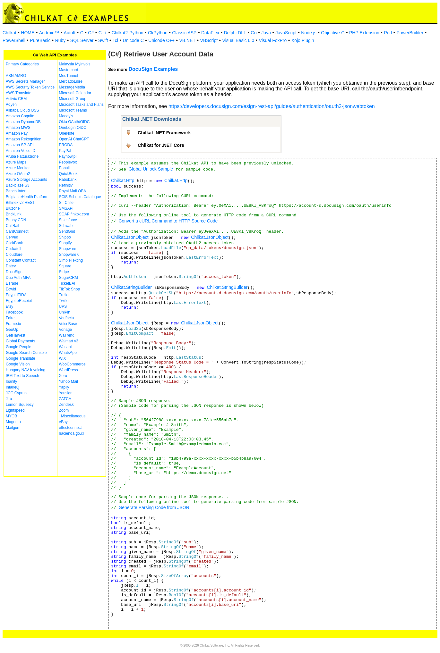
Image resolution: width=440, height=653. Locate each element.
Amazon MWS (18, 127)
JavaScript (286, 32)
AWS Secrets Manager (25, 81)
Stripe (64, 272)
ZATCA (65, 399)
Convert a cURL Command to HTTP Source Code (168, 220)
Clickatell (13, 249)
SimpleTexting (71, 260)
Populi (64, 168)
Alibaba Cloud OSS (22, 110)
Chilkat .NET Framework (164, 132)
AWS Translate (18, 93)
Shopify (65, 243)
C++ (103, 32)
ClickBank (14, 243)
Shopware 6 (69, 254)
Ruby (60, 40)
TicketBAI (67, 283)
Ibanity (11, 381)
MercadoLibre (70, 81)
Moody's (66, 116)
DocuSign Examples (153, 69)
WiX (62, 358)
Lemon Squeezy (20, 404)
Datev (11, 266)
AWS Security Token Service (30, 87)
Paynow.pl (68, 156)
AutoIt (70, 32)
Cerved (12, 237)
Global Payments (20, 341)
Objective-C (332, 32)
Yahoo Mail (68, 381)
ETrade (12, 283)
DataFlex (210, 32)
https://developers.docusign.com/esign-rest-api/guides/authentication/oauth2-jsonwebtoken (271, 106)
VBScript (209, 40)
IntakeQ (12, 387)
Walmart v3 (68, 341)
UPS (63, 306)
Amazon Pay (17, 133)
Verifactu (66, 318)
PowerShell (14, 40)
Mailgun (12, 427)
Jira (9, 399)
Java (266, 32)
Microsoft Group (72, 98)
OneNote (66, 133)
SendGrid (67, 231)
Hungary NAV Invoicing (25, 370)
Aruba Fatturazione (22, 156)
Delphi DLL (235, 32)
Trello (64, 295)
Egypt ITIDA (16, 295)
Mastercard (68, 70)
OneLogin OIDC (72, 127)
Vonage (65, 329)
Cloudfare (14, 254)
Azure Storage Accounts (26, 179)
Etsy (9, 306)
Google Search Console (26, 352)
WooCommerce (72, 364)
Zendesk (66, 404)
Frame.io (13, 324)
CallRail (12, 225)
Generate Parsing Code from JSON (153, 507)
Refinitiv (66, 185)
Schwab (66, 225)
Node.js (308, 32)
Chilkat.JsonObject (130, 237)
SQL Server (82, 40)
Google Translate (20, 358)
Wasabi (65, 347)
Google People (18, 347)
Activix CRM (16, 98)
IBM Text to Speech (22, 375)
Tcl (115, 40)
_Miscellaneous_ (73, 416)
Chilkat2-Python (127, 32)
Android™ (49, 32)
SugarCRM (68, 277)
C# (91, 32)
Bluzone (13, 208)
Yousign (66, 393)
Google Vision (18, 364)
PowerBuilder (410, 32)
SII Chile (66, 202)
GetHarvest (15, 335)
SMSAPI (66, 208)
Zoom (64, 410)
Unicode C (133, 40)
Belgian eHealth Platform (27, 197)
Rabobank (68, 179)
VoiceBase (68, 324)
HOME (27, 32)
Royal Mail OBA (72, 191)
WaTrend (66, 335)
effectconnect (70, 427)
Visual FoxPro (273, 40)
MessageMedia (72, 87)
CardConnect (17, 231)
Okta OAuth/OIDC (74, 122)
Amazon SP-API (20, 145)
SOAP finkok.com (74, 214)
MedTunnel (68, 75)
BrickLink (14, 214)
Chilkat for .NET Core (161, 145)
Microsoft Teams (73, 110)
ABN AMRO (16, 75)
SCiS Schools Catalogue (80, 197)
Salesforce (68, 220)
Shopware (67, 249)
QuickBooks (69, 174)
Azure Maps (16, 162)
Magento (13, 422)
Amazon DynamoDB (23, 122)
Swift (103, 40)
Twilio (64, 300)
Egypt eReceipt (19, 300)
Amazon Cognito (20, 116)
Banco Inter (15, 191)
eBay (63, 422)
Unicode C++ (161, 40)
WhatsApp (68, 352)
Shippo (65, 237)
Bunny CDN (16, 220)
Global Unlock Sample (151, 169)
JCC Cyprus (16, 393)
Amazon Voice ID (20, 150)
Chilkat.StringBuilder (131, 287)
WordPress (68, 370)
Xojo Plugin (302, 40)
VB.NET (187, 40)
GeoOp (12, 329)
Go (254, 32)
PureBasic (40, 40)
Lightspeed (15, 410)
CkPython (158, 32)
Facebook (14, 312)
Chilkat (9, 32)
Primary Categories (22, 64)
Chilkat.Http (122, 180)
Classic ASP (184, 32)
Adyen (11, 104)
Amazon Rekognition (23, 139)
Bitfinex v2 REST (20, 202)
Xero (63, 375)
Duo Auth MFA (18, 277)
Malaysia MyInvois (75, 64)
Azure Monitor (18, 168)
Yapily (64, 387)
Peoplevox (68, 162)
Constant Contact (21, 260)
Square (65, 266)
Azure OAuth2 (18, 174)
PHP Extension (364, 32)
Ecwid (11, 289)
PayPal (65, 150)
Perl (388, 32)
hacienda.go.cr (71, 433)
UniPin (64, 312)
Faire (10, 318)
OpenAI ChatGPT (74, 139)
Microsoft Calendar (75, 93)
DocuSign (14, 272)
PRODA (66, 145)
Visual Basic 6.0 (238, 40)
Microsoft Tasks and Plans (81, 104)
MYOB (11, 416)
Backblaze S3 (17, 185)
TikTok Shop (69, 289)
